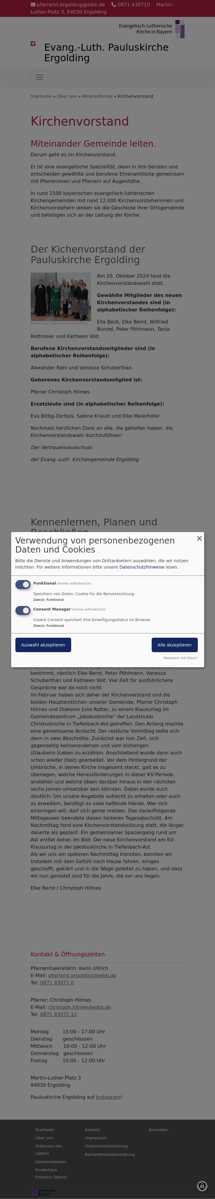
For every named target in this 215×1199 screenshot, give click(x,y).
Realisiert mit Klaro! (181, 658)
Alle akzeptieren (175, 645)
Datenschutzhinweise (141, 567)
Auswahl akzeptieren (43, 645)
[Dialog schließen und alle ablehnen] (199, 535)
